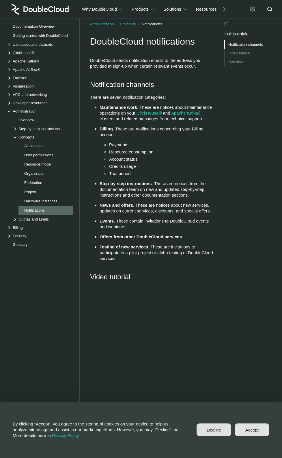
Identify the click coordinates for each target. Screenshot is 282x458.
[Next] (222, 9)
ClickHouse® (149, 113)
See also (235, 62)
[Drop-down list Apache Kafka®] (40, 61)
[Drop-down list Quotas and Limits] (43, 219)
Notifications (152, 24)
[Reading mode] (226, 24)
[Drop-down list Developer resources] (40, 103)
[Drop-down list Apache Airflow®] (40, 69)
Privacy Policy (65, 435)
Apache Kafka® (186, 113)
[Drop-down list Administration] (40, 111)
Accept (252, 429)
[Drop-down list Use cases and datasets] (40, 44)
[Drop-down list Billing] (40, 227)
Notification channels (245, 44)
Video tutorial (239, 53)
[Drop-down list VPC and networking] (40, 94)
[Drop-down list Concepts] (43, 137)
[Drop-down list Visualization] (40, 86)
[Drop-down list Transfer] (40, 78)
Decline (214, 429)
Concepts (128, 24)
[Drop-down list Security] (40, 236)
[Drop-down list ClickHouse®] (40, 53)
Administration (102, 24)
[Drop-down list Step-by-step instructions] (43, 129)
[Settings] (252, 9)
